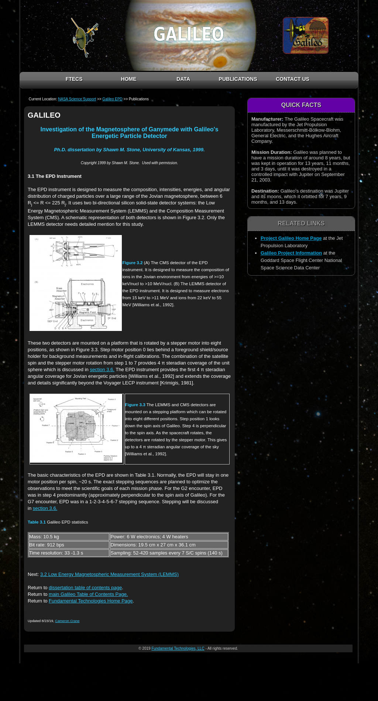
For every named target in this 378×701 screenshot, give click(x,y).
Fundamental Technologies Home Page (91, 601)
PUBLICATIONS (238, 79)
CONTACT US (292, 79)
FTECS (74, 79)
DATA (183, 79)
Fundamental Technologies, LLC (177, 648)
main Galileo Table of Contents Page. (88, 594)
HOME (129, 79)
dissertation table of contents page (85, 587)
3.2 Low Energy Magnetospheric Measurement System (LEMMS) (109, 574)
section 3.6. (102, 369)
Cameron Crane (67, 621)
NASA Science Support (77, 99)
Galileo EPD (112, 99)
